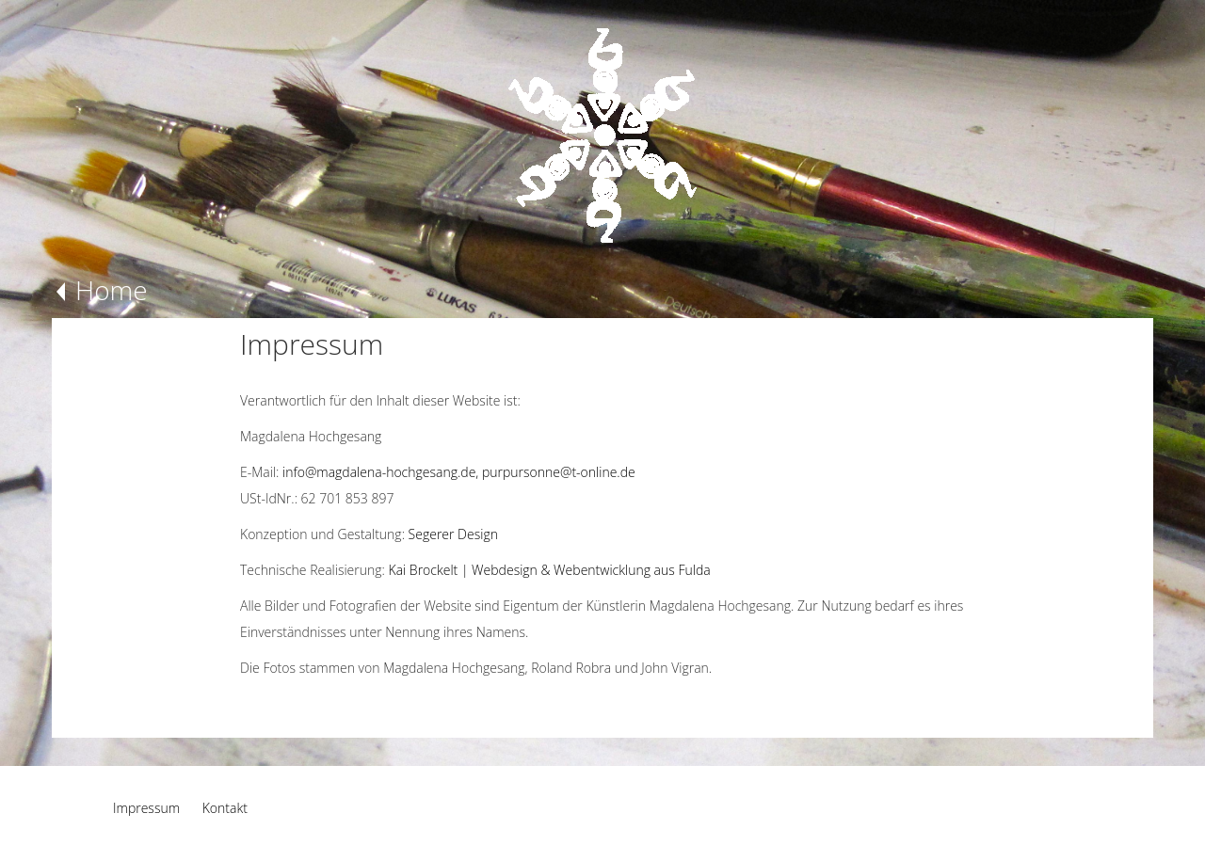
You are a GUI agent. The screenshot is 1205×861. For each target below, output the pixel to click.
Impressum (146, 808)
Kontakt (225, 808)
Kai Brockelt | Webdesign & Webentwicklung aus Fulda (550, 570)
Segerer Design (453, 534)
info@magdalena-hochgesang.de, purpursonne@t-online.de (458, 472)
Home (111, 290)
